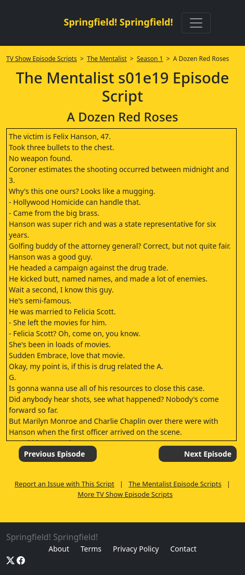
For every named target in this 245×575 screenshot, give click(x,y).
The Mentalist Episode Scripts (175, 483)
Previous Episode (54, 454)
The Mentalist (106, 58)
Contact (183, 549)
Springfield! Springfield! (118, 22)
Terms (91, 549)
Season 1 (150, 58)
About (58, 549)
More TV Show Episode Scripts (125, 494)
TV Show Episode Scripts (41, 58)
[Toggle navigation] (196, 23)
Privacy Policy (136, 549)
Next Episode (207, 454)
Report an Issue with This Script (64, 483)
